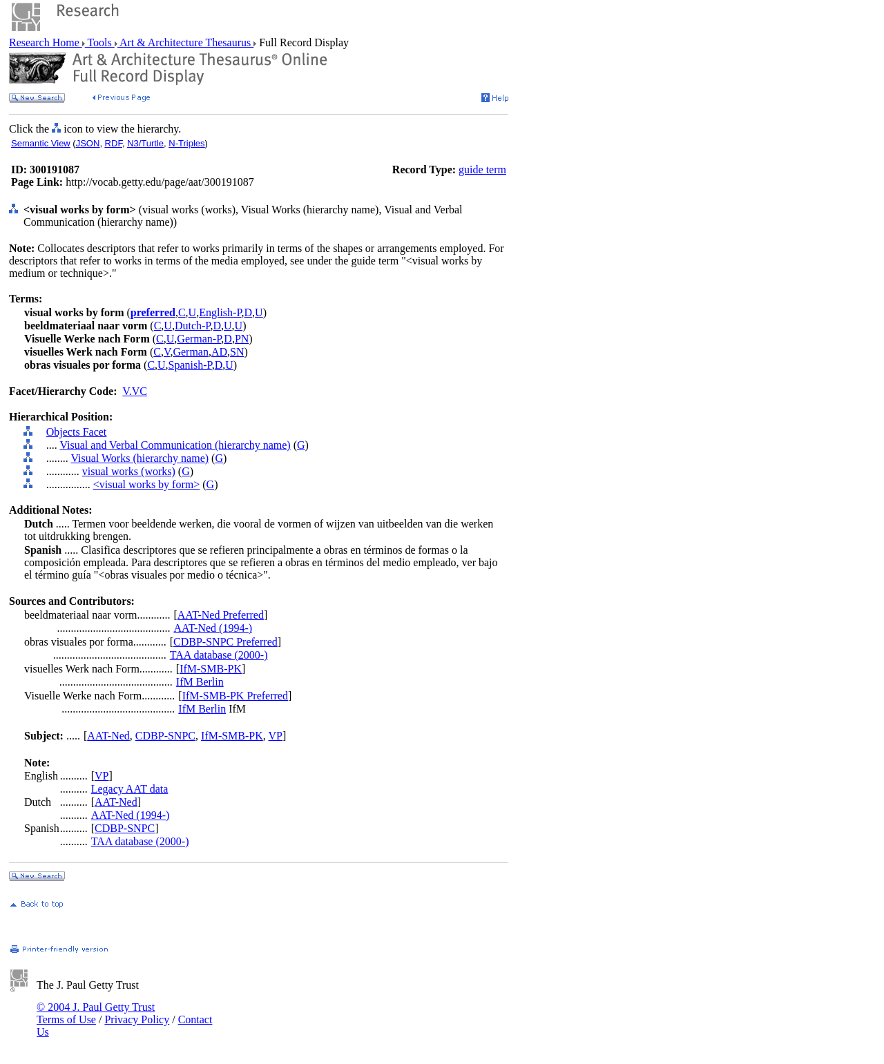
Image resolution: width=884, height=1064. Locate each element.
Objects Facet (76, 432)
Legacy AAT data (130, 789)
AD (219, 352)
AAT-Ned (108, 736)
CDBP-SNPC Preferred (225, 642)
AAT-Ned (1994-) (212, 628)
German (191, 352)
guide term (482, 169)
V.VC (134, 391)
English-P (220, 312)
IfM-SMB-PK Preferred (235, 696)
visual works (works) (128, 471)
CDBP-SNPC (165, 736)
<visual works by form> (146, 484)
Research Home (45, 42)
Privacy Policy (136, 1019)
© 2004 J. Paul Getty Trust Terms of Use (96, 1013)
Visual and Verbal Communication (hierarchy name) (174, 445)
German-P (199, 339)
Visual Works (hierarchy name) (139, 458)
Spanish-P (190, 365)
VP (275, 736)
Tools (100, 42)
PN (242, 339)
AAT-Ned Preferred (220, 615)
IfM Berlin (200, 682)
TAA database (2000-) (219, 655)
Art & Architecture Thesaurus (185, 42)
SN (237, 352)
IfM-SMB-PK (211, 669)
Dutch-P (193, 325)
